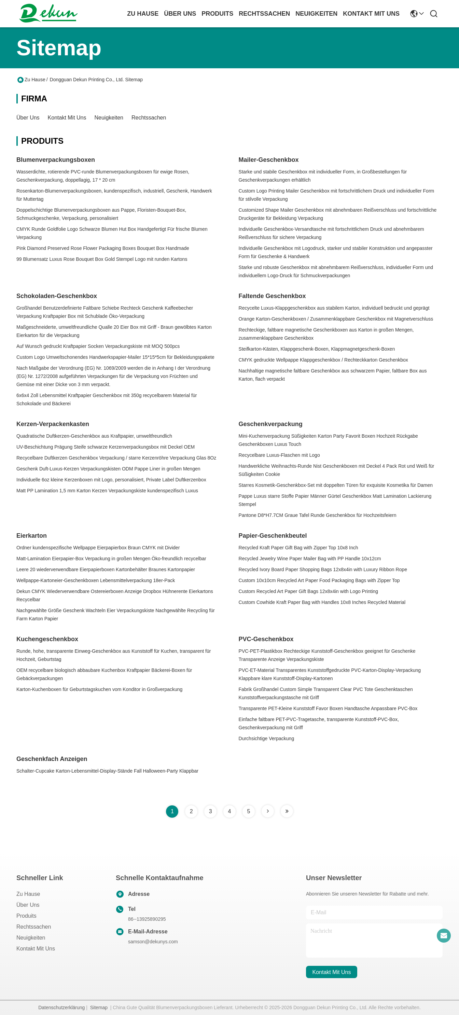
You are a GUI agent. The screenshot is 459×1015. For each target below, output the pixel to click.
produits (217, 13)
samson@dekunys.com (153, 941)
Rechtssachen (148, 118)
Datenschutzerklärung (61, 1007)
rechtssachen (264, 13)
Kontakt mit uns (67, 118)
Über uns (180, 13)
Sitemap (99, 1007)
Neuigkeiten (109, 118)
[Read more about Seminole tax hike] (268, 811)
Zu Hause (142, 13)
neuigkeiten (316, 13)
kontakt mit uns (371, 13)
